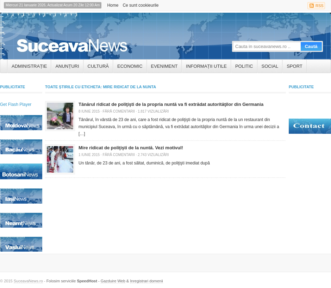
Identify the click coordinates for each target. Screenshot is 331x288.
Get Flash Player (15, 104)
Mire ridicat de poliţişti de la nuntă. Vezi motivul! (131, 147)
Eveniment (164, 66)
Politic (244, 66)
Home (112, 5)
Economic (130, 66)
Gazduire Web (113, 281)
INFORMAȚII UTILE (206, 66)
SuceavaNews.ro (28, 281)
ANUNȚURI (67, 66)
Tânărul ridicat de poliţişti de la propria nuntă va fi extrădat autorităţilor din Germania (171, 104)
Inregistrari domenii (146, 281)
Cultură (98, 66)
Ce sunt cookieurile (140, 5)
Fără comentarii (118, 111)
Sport (294, 66)
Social (270, 66)
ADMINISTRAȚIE (29, 66)
